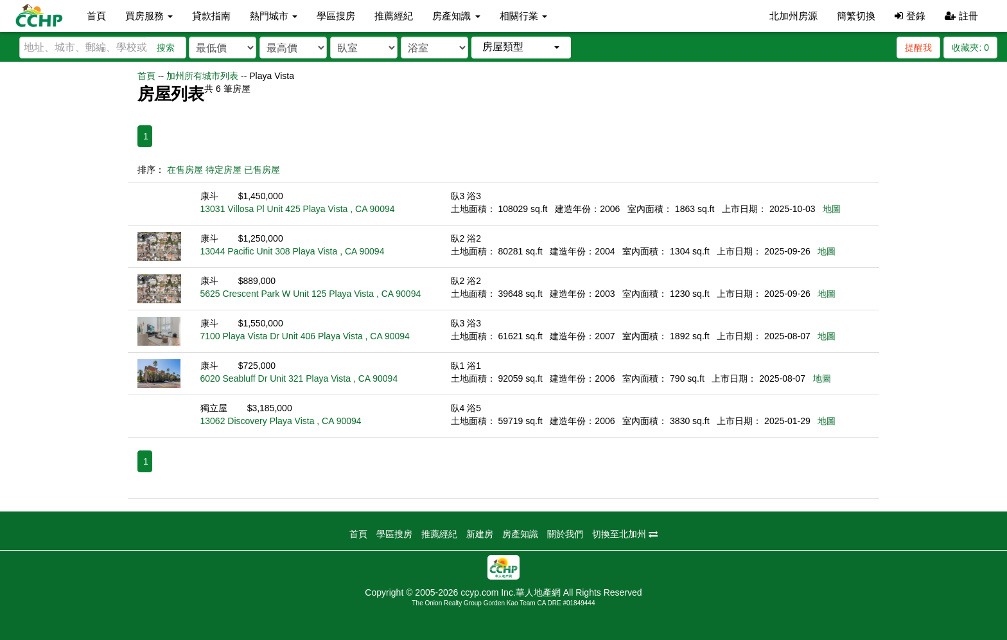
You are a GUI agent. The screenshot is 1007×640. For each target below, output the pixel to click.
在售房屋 (185, 169)
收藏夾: (970, 47)
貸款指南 (211, 15)
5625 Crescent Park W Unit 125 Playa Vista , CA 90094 (310, 294)
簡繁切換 (856, 15)
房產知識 (520, 534)
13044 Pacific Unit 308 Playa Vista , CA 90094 (292, 251)
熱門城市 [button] (273, 15)
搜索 (166, 47)
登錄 (910, 15)
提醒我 (918, 47)
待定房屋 (223, 169)
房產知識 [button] (456, 15)
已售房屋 (262, 169)
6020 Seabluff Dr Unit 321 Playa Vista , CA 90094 (299, 378)
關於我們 (565, 534)
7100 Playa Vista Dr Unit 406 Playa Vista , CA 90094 (305, 336)
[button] (521, 47)
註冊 (961, 15)
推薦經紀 (393, 15)
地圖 (832, 209)
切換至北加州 (625, 534)
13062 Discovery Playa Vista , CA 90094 (281, 421)
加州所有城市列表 (202, 76)
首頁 (96, 15)
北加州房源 (793, 15)
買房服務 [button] (149, 15)
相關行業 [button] (523, 15)
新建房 (479, 534)
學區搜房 (336, 15)
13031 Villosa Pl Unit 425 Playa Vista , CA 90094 (297, 209)
